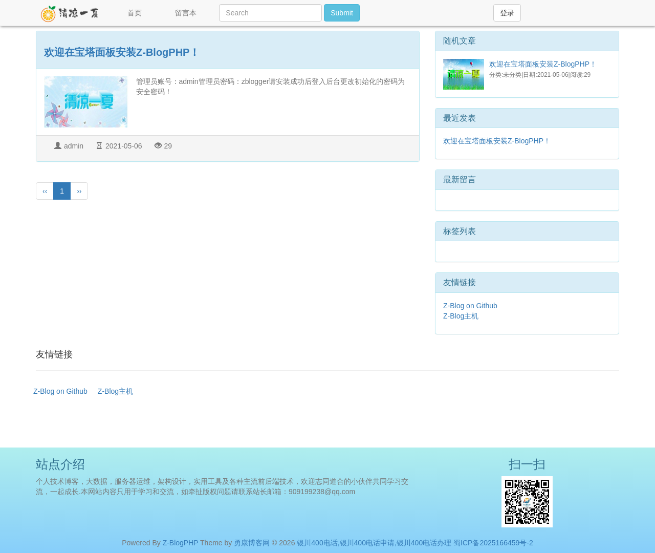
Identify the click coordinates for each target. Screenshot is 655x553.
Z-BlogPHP (181, 543)
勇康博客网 (252, 543)
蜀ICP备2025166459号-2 (493, 543)
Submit (342, 13)
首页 (134, 13)
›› (79, 191)
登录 (507, 13)
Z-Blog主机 (460, 316)
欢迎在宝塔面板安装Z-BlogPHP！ (122, 52)
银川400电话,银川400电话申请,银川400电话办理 (374, 543)
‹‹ (44, 191)
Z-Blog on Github (470, 306)
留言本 (185, 13)
